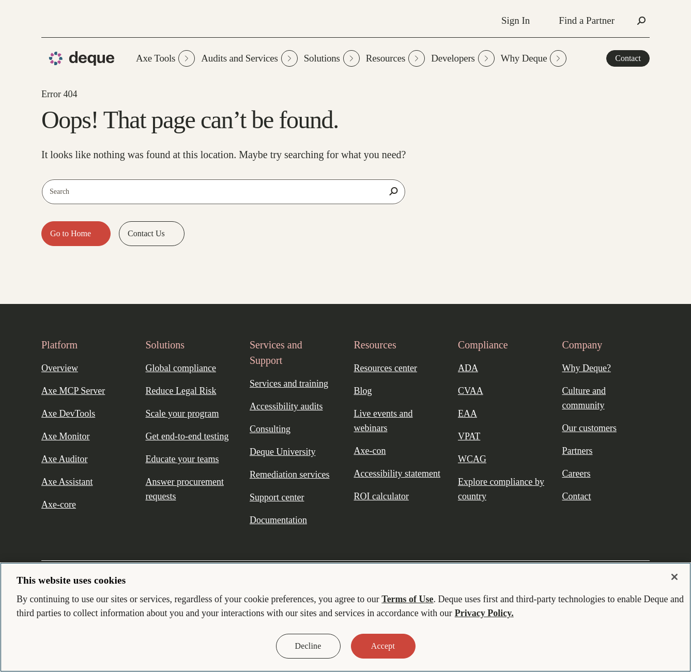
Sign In (515, 20)
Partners (577, 451)
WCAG (472, 459)
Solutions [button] (332, 58)
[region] (345, 617)
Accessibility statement (397, 473)
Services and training (289, 383)
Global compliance (181, 368)
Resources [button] (395, 58)
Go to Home (71, 233)
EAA (467, 413)
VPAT (469, 436)
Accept (383, 646)
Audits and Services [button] (249, 58)
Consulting (270, 429)
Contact (628, 58)
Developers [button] (463, 58)
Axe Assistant (67, 482)
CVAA (470, 391)
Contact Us (147, 233)
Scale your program (182, 413)
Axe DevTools (68, 413)
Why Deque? (586, 368)
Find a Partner (587, 20)
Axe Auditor (64, 459)
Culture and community (584, 398)
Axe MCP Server (73, 391)
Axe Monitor (65, 436)
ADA (468, 368)
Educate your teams (182, 459)
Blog (363, 391)
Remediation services (289, 474)
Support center (277, 497)
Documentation (278, 520)
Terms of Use (407, 599)
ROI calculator (381, 496)
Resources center (385, 368)
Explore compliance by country (501, 489)
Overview (59, 368)
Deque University (282, 452)
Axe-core (58, 504)
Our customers (589, 428)
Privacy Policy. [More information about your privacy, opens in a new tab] (484, 613)
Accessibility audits (286, 406)
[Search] (393, 191)
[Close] (674, 577)
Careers (576, 473)
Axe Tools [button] (165, 58)
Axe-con (370, 451)
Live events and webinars (383, 420)
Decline (308, 646)
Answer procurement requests (185, 489)
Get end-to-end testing (187, 436)
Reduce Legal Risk (181, 391)
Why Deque (534, 58)
